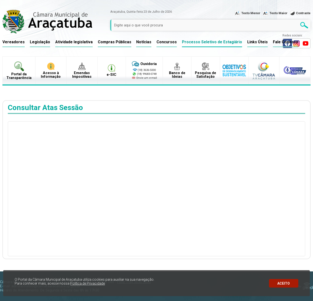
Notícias (143, 42)
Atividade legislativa (74, 42)
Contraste (303, 13)
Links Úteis (257, 42)
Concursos (166, 42)
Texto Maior (278, 13)
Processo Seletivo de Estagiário (212, 42)
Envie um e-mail (144, 77)
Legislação (40, 42)
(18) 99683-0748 (146, 74)
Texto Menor (250, 13)
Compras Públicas (114, 42)
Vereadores (13, 42)
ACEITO (283, 283)
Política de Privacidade (87, 283)
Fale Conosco (285, 42)
